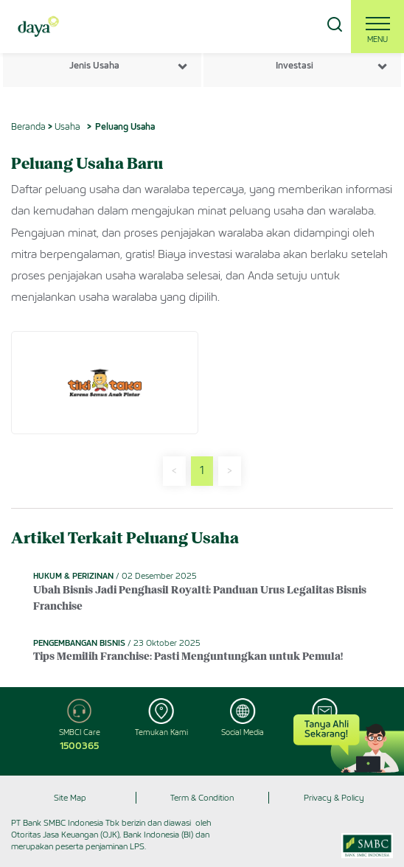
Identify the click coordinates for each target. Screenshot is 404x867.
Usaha (67, 126)
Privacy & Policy (334, 798)
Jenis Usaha (94, 65)
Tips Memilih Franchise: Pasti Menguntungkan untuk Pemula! (188, 657)
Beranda (28, 126)
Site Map (70, 798)
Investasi (294, 65)
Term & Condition (202, 798)
